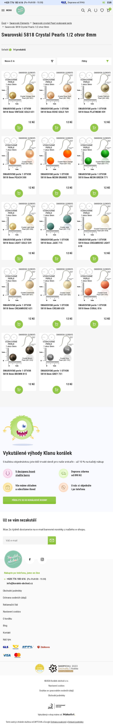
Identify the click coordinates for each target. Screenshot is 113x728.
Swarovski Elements (19, 23)
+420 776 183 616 (13, 2)
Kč (104, 2)
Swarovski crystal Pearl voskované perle (52, 23)
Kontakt (6, 632)
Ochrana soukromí (58, 722)
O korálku (7, 618)
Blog (5, 625)
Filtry (95, 61)
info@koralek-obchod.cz (20, 583)
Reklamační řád (10, 604)
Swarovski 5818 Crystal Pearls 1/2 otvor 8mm (27, 26)
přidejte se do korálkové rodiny (29, 500)
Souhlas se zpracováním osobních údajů (56, 690)
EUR (109, 2)
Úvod (3, 23)
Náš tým (7, 639)
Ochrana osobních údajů (14, 597)
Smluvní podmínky (75, 722)
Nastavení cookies (12, 611)
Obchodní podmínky (12, 590)
